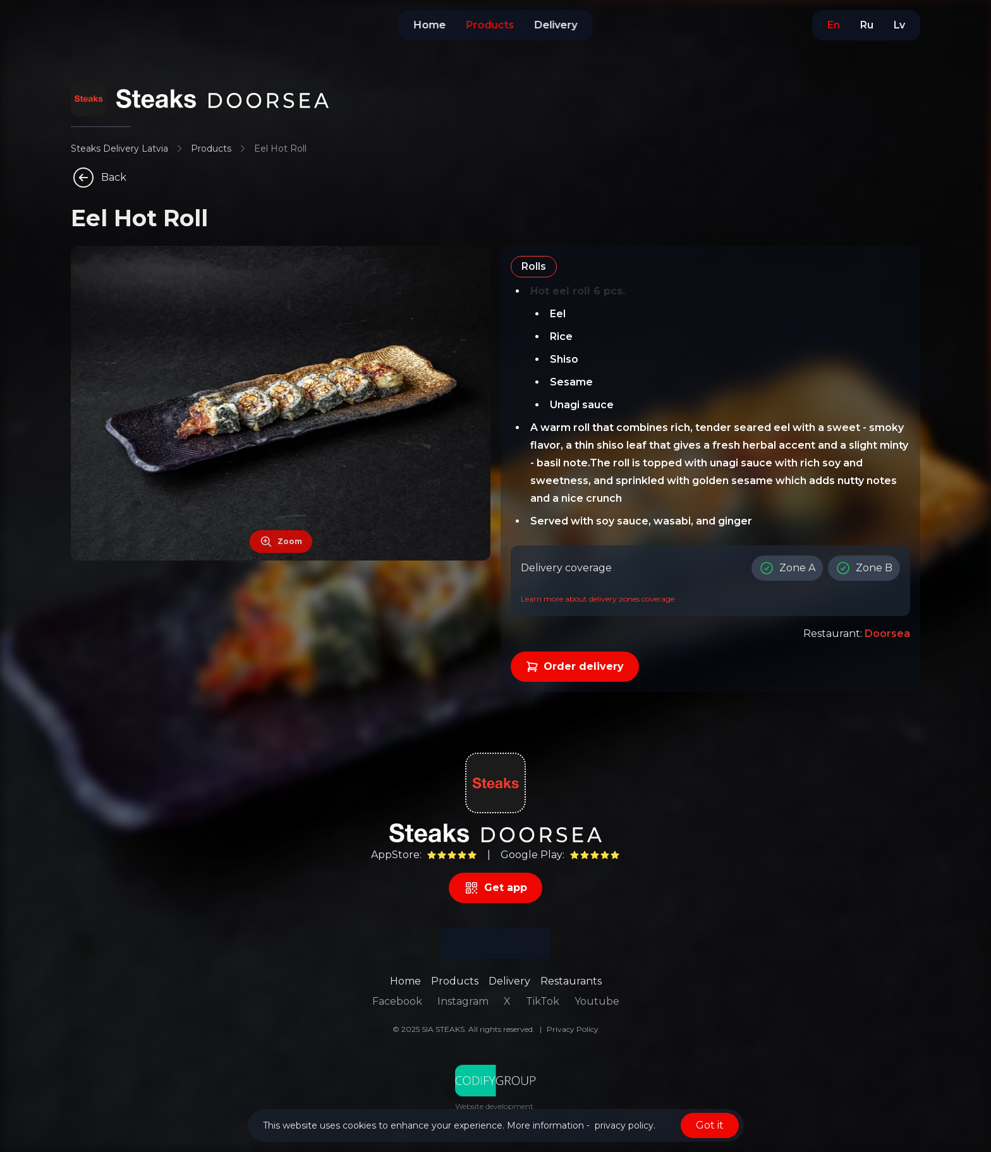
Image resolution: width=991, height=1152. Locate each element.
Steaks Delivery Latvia (119, 148)
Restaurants (571, 981)
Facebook (397, 1001)
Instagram (463, 1001)
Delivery (509, 981)
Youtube (597, 1001)
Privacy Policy (573, 1029)
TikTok (542, 1001)
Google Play (531, 855)
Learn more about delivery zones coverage (597, 598)
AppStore (395, 855)
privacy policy (624, 1125)
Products (211, 148)
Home (405, 981)
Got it (710, 1125)
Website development (494, 1106)
